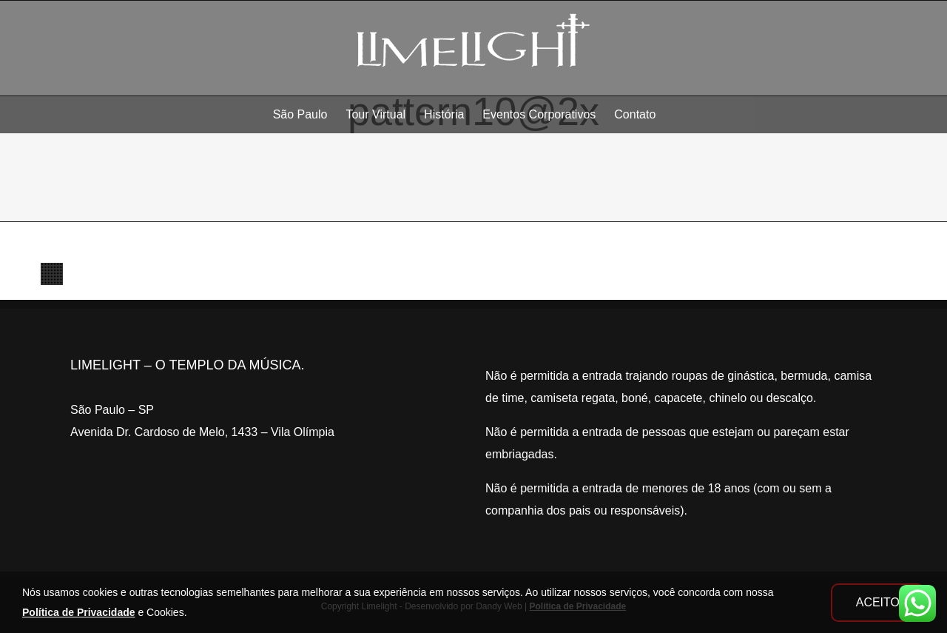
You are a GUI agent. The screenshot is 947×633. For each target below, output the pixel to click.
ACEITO (878, 602)
